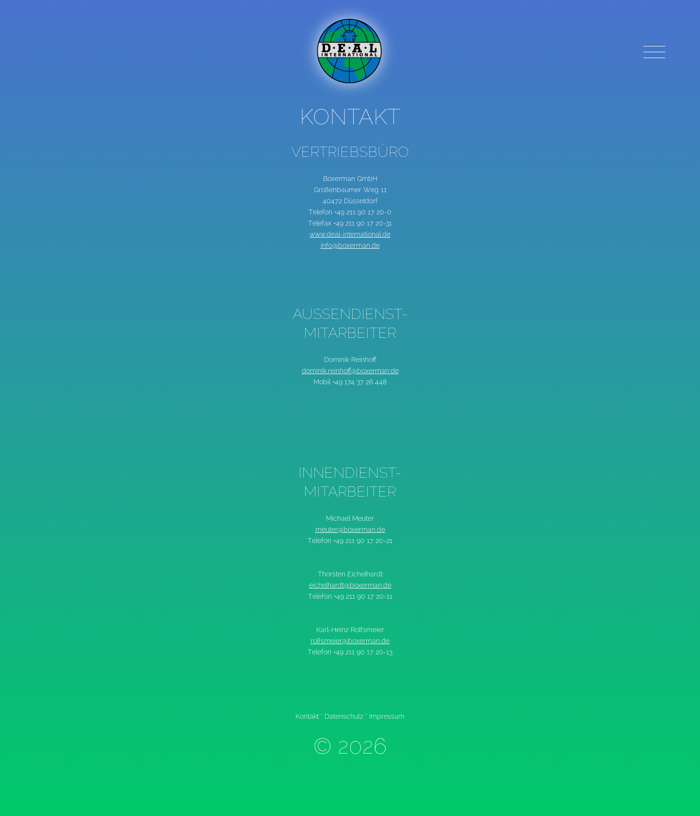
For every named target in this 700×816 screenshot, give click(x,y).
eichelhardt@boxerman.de (350, 585)
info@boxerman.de (350, 245)
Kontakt (307, 716)
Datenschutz (344, 716)
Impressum (386, 716)
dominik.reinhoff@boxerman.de (350, 371)
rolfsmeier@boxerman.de (350, 641)
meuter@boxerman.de (350, 529)
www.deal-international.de (350, 234)
